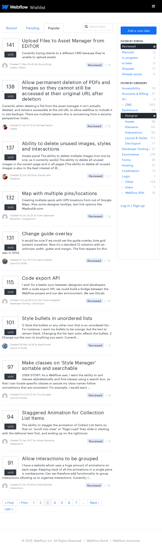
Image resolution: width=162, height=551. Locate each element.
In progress (138, 57)
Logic (138, 176)
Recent (11, 28)
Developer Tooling (138, 149)
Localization (138, 171)
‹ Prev (23, 502)
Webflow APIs (138, 192)
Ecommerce (138, 154)
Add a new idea (139, 30)
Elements (140, 127)
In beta (138, 63)
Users (138, 187)
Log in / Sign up (133, 205)
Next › (94, 502)
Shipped (138, 68)
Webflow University (126, 540)
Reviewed (138, 46)
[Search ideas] (97, 26)
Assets (140, 121)
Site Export (140, 143)
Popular (54, 28)
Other (138, 181)
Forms (138, 160)
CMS (138, 104)
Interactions (140, 132)
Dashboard (138, 110)
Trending (32, 28)
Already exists (138, 74)
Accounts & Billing (138, 93)
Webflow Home (97, 540)
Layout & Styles (140, 138)
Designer (138, 115)
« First (9, 502)
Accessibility (138, 88)
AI (138, 99)
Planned (138, 52)
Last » (9, 509)
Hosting (138, 165)
